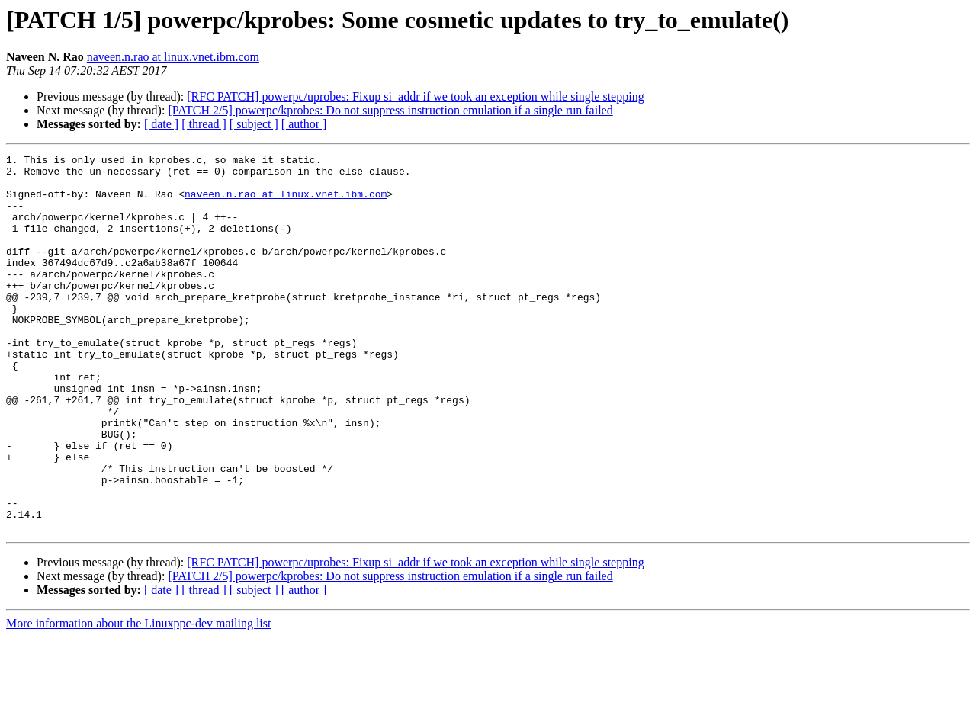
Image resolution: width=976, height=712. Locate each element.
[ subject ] (254, 123)
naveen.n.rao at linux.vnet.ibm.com (173, 56)
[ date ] (161, 123)
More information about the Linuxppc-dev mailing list (138, 698)
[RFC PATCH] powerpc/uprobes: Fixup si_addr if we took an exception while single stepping (415, 96)
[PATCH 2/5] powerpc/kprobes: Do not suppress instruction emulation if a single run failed (390, 110)
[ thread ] (203, 123)
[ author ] (304, 123)
